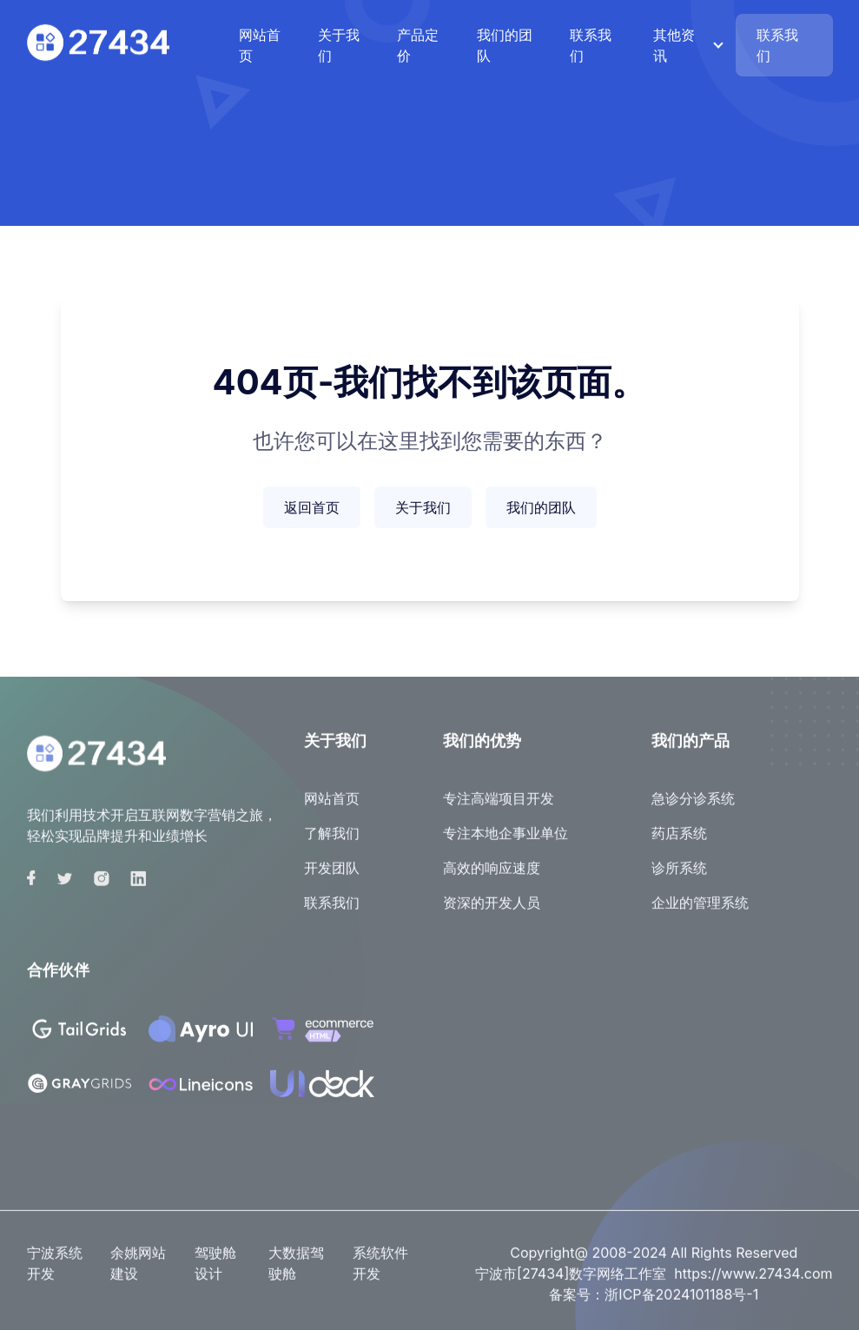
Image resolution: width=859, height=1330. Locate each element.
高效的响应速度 (491, 875)
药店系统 (679, 841)
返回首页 (312, 507)
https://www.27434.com (753, 1281)
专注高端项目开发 (498, 806)
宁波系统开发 (55, 1271)
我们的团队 (504, 45)
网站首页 (260, 45)
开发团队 (332, 875)
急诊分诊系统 (693, 806)
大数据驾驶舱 (296, 1271)
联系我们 (590, 45)
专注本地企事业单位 (505, 841)
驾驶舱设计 (215, 1271)
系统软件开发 (380, 1271)
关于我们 (339, 45)
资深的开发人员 (491, 910)
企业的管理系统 (700, 910)
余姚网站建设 (138, 1271)
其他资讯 (674, 45)
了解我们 (332, 841)
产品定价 (418, 45)
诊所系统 (679, 875)
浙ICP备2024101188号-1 (681, 1302)
